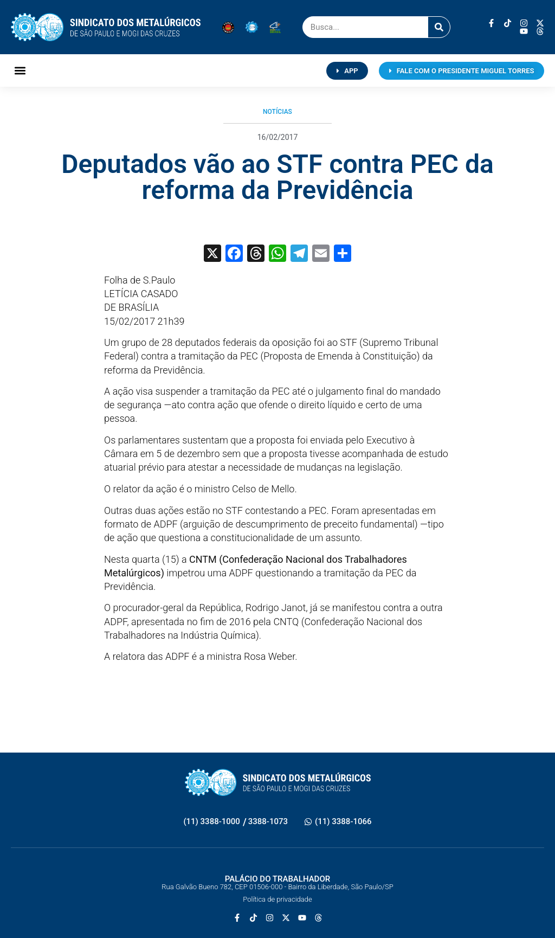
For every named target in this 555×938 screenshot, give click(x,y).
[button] (20, 71)
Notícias (277, 111)
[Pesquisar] (439, 27)
